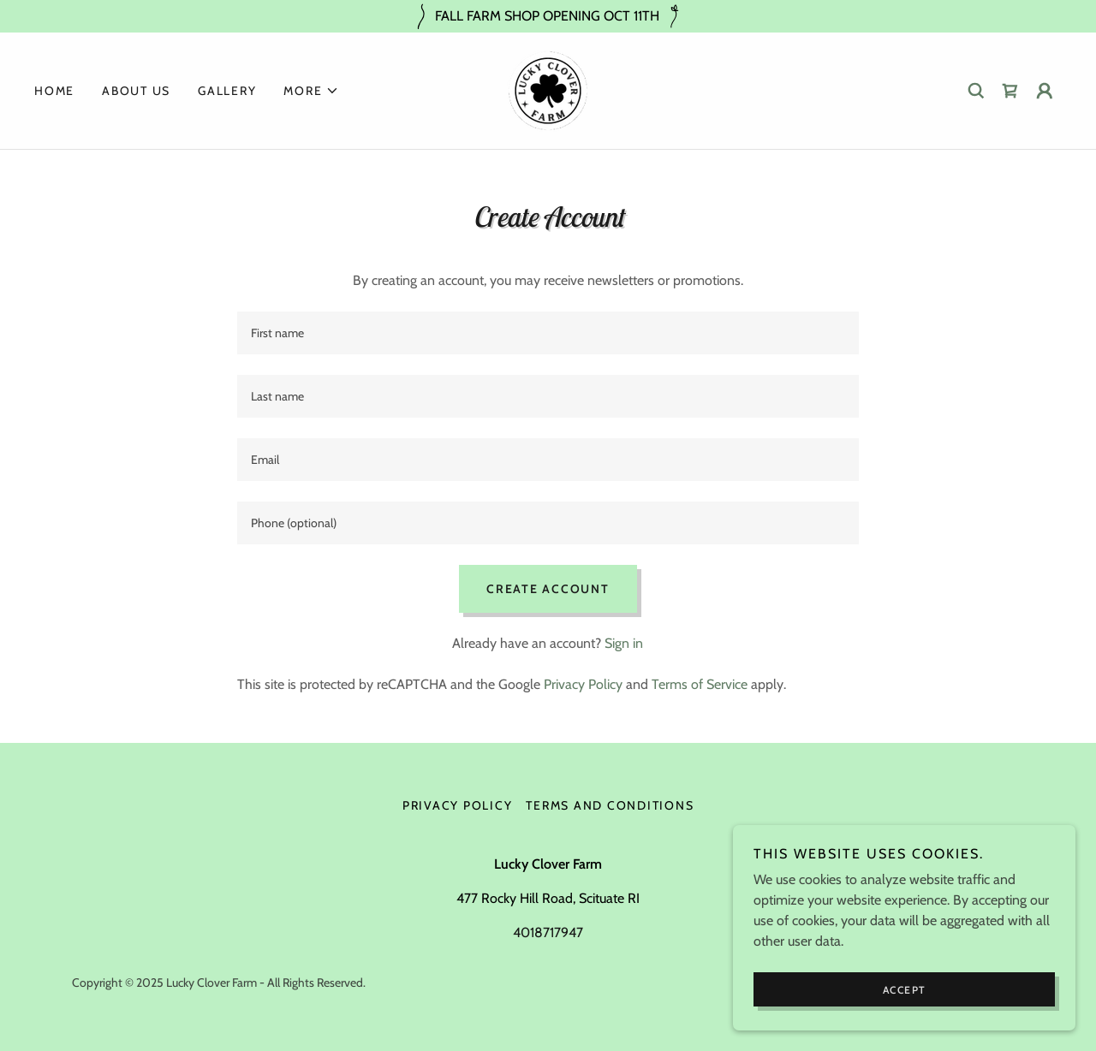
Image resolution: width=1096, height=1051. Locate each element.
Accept (904, 989)
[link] (548, 89)
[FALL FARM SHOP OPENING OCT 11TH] (548, 16)
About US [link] (136, 90)
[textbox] (547, 333)
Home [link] (54, 90)
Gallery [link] (227, 90)
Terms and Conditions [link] (610, 805)
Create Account (548, 589)
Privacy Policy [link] (583, 684)
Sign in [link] (624, 643)
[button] (311, 90)
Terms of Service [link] (700, 684)
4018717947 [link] (548, 932)
